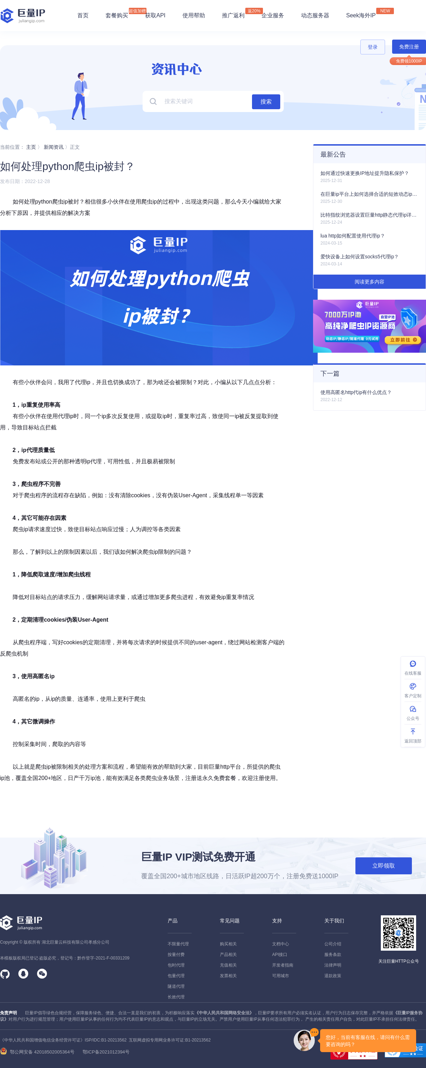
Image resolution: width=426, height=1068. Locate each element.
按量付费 (176, 954)
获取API (155, 15)
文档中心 (280, 943)
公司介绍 (332, 943)
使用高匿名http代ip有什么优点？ (356, 392)
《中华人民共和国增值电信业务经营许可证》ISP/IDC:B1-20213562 (63, 1040)
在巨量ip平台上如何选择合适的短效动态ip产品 (369, 194)
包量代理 (176, 975)
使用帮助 (193, 15)
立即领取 (383, 866)
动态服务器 (315, 15)
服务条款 (332, 954)
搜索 (266, 102)
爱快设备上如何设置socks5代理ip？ (359, 256)
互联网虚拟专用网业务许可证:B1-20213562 (169, 1040)
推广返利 (233, 13)
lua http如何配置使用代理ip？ (352, 236)
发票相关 (228, 975)
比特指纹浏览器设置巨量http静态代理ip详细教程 (369, 215)
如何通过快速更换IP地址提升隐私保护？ (364, 173)
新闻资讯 (54, 147)
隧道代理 (176, 986)
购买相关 (228, 943)
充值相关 (228, 965)
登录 (373, 47)
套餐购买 (117, 15)
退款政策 (332, 975)
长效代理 (176, 996)
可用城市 (280, 975)
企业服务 (273, 15)
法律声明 (332, 965)
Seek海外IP (361, 13)
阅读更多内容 (369, 281)
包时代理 (176, 965)
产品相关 (228, 954)
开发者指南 (282, 965)
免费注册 (409, 46)
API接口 (279, 954)
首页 (83, 15)
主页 (31, 147)
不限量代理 (178, 943)
